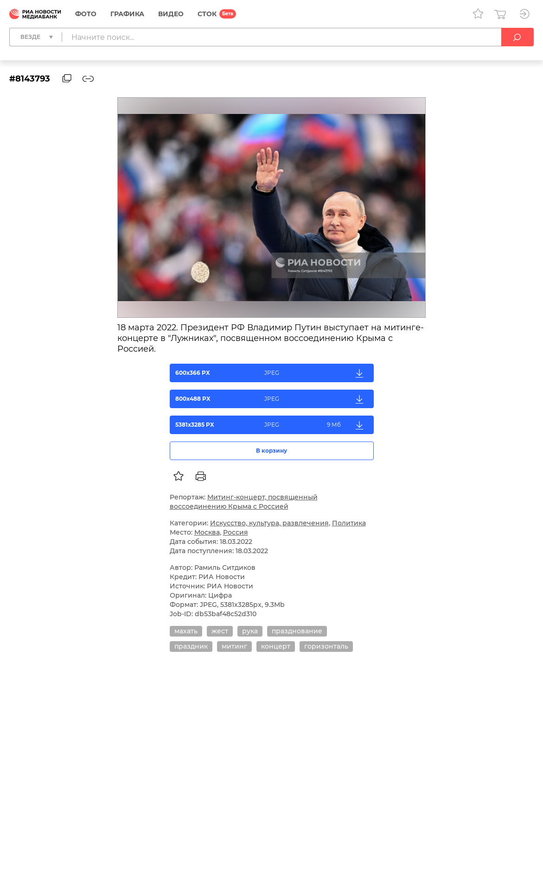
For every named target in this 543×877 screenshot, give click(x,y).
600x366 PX (272, 373)
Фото (85, 14)
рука (250, 631)
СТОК (207, 14)
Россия (235, 532)
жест (219, 631)
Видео (171, 14)
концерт (275, 646)
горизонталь (326, 646)
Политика (349, 523)
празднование (297, 631)
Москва (207, 532)
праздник (191, 646)
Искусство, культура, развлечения (269, 523)
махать (186, 631)
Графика (127, 14)
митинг (234, 646)
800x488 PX (272, 399)
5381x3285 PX (272, 425)
